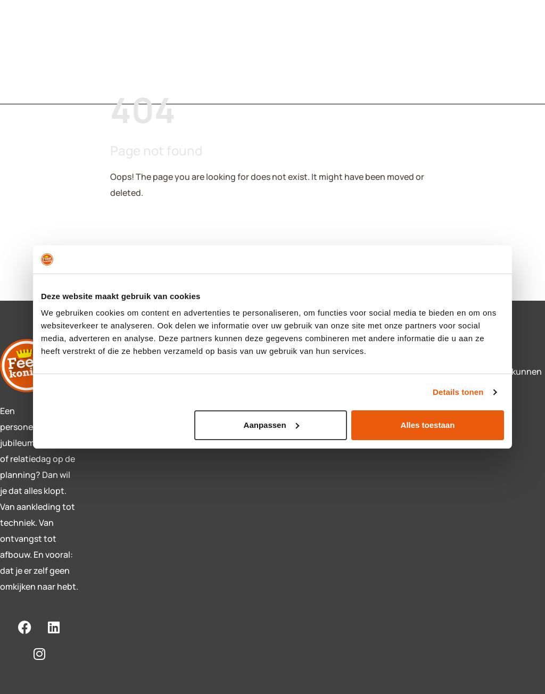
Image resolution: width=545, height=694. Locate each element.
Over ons (281, 46)
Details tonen (458, 391)
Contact (216, 46)
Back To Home (150, 227)
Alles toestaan (428, 424)
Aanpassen (271, 424)
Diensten (151, 46)
